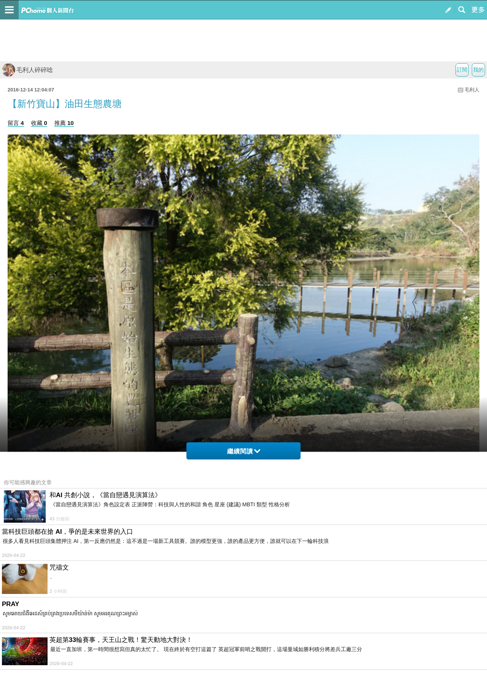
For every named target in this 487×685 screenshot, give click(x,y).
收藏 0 (39, 123)
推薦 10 (64, 123)
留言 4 (16, 123)
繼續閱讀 (243, 451)
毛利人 (472, 90)
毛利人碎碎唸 (27, 70)
